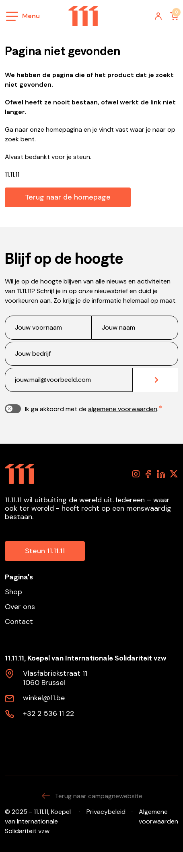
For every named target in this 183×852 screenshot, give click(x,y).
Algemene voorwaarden (158, 816)
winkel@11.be (44, 698)
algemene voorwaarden (122, 409)
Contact (19, 622)
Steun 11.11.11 (45, 551)
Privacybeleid (105, 811)
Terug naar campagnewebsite (91, 796)
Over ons (20, 607)
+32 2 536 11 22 (48, 713)
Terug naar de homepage (68, 197)
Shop (13, 592)
